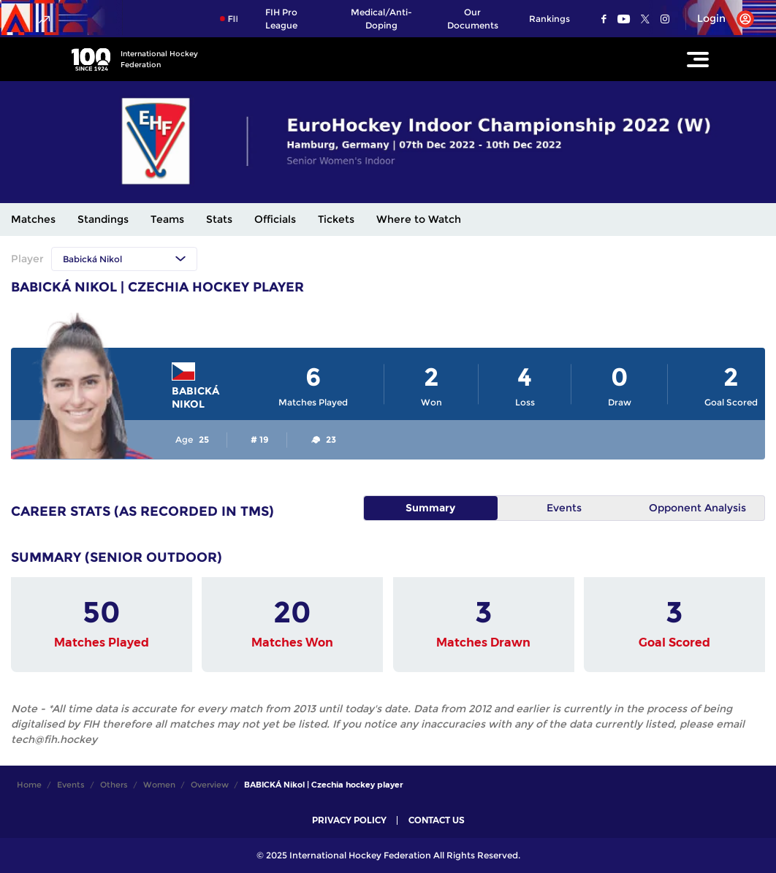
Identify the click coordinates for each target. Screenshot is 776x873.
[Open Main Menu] (698, 59)
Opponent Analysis (697, 507)
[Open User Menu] (720, 19)
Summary (430, 507)
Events (564, 507)
